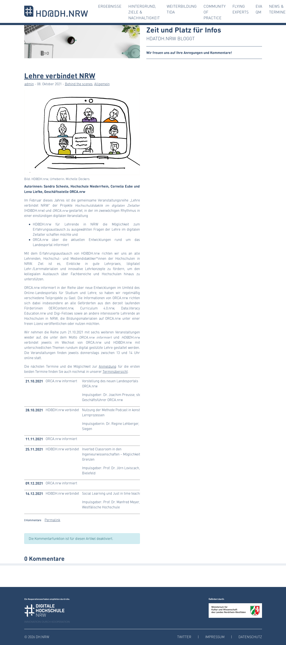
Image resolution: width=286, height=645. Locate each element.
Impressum (215, 637)
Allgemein (102, 84)
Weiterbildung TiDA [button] (182, 9)
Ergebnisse (109, 6)
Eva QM (259, 9)
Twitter (184, 637)
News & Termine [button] (277, 9)
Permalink (52, 520)
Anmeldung (107, 366)
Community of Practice (215, 12)
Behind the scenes (79, 84)
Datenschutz (250, 637)
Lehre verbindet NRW (59, 75)
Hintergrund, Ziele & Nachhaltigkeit (144, 12)
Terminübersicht (115, 371)
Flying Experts (240, 9)
